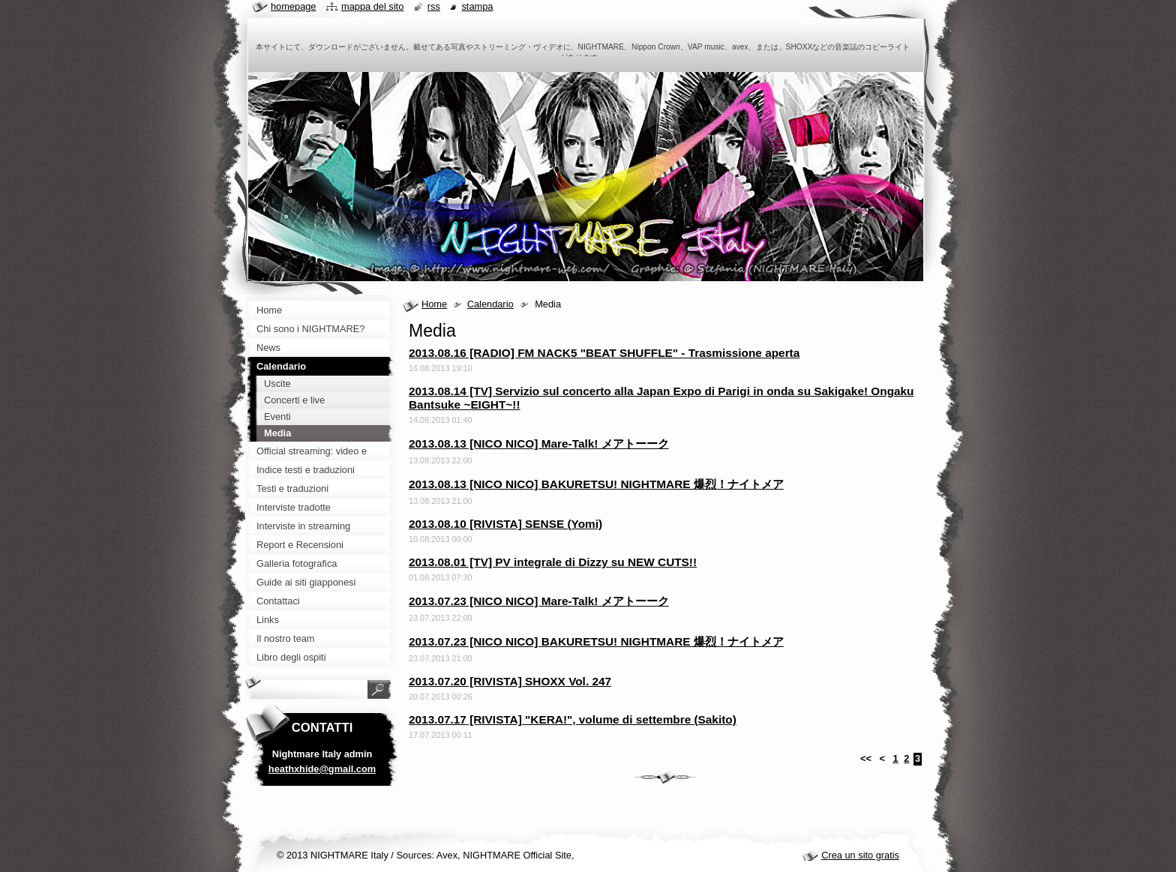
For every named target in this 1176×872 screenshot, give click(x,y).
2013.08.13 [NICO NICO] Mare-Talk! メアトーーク (539, 443)
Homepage (293, 6)
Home (434, 304)
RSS (434, 6)
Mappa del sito (372, 6)
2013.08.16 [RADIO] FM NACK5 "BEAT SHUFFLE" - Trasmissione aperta (604, 352)
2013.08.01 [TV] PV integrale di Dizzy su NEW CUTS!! (553, 562)
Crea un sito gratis (860, 855)
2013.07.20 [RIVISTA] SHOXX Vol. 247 (510, 681)
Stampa (477, 6)
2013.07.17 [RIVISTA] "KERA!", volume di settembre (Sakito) (572, 719)
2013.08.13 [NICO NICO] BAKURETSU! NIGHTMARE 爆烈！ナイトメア (596, 484)
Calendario (490, 304)
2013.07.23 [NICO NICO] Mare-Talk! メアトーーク (539, 601)
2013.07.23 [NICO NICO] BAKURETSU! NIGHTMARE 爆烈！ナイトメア (596, 641)
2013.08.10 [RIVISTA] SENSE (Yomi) (505, 523)
